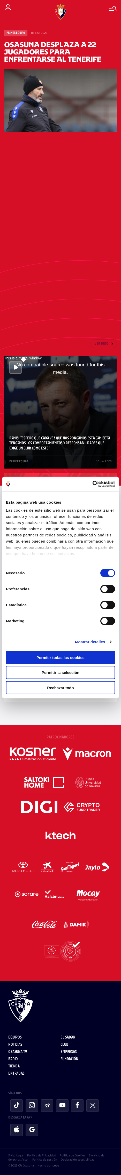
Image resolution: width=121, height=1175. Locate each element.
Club (64, 1044)
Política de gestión (44, 1159)
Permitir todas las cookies (60, 657)
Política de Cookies (72, 1155)
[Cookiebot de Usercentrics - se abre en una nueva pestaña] (92, 484)
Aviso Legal (15, 1155)
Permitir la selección (60, 672)
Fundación (69, 1059)
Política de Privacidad (41, 1155)
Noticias (15, 1044)
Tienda (14, 1066)
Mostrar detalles (90, 642)
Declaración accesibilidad (77, 1159)
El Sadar (68, 1037)
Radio (13, 1059)
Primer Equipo (15, 33)
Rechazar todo (60, 687)
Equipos (15, 1037)
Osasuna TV (17, 1052)
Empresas (69, 1052)
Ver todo (101, 344)
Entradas (16, 1073)
